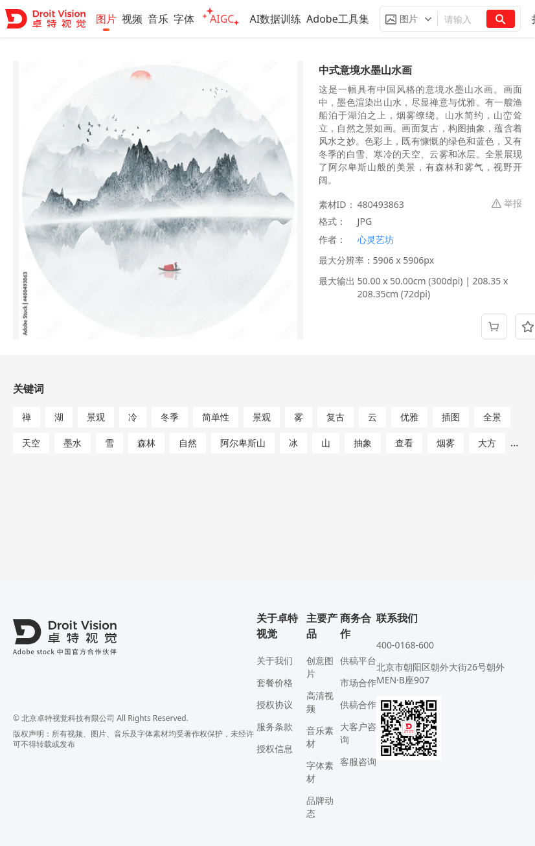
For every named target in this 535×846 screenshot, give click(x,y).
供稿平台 (358, 660)
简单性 (215, 417)
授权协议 (274, 704)
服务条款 (274, 726)
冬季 (170, 417)
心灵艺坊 (376, 239)
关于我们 (274, 660)
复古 (335, 417)
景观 (96, 417)
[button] (408, 18)
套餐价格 (274, 682)
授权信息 (274, 748)
